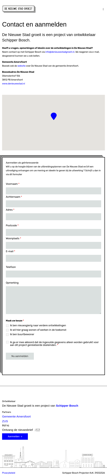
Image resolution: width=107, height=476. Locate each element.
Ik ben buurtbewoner (22, 334)
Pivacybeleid (8, 473)
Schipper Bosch (67, 405)
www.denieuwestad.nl (13, 83)
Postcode (12, 225)
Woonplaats (13, 238)
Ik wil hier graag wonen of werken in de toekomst (38, 330)
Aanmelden (15, 436)
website (21, 66)
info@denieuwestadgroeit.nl (59, 52)
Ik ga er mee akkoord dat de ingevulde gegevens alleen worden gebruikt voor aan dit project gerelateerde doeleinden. (54, 343)
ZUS (5, 421)
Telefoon (11, 267)
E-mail (10, 251)
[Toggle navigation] (103, 9)
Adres (10, 209)
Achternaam (14, 196)
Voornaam (13, 184)
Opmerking (12, 282)
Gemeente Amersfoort (16, 416)
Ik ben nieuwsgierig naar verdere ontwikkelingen (38, 325)
